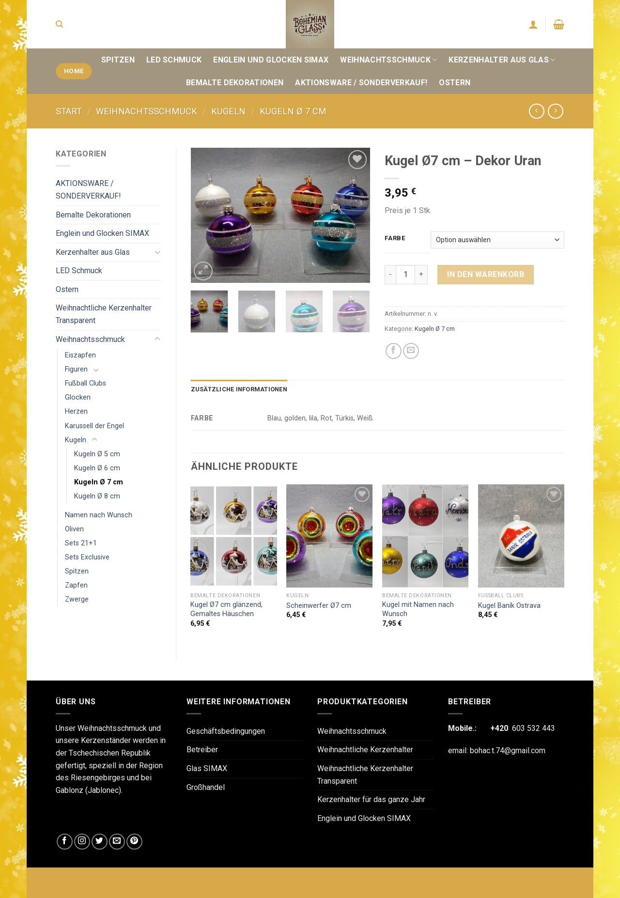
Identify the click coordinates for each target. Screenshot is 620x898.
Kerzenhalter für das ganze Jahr (371, 799)
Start (69, 111)
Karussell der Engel (94, 426)
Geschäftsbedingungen (225, 731)
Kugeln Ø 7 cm (293, 111)
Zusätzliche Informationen (239, 389)
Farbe (395, 238)
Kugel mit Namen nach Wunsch (418, 609)
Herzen (76, 411)
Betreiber (202, 749)
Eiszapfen (80, 355)
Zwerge (77, 599)
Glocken (78, 397)
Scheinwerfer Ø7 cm (318, 606)
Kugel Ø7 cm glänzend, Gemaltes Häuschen (226, 609)
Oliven (74, 529)
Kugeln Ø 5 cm (97, 454)
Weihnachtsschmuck (388, 59)
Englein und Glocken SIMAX (270, 59)
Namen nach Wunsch (98, 515)
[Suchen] (59, 24)
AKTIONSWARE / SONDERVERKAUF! (361, 82)
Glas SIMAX (206, 768)
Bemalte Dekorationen (234, 82)
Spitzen (118, 59)
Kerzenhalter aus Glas (502, 59)
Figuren (76, 369)
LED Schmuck (174, 59)
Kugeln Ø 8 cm (97, 496)
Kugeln (228, 111)
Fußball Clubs (85, 383)
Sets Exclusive (87, 557)
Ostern (454, 82)
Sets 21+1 (81, 543)
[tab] (239, 389)
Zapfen (76, 585)
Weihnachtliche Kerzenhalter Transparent (104, 314)
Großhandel (205, 787)
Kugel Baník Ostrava (509, 606)
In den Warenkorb (485, 274)
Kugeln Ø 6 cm (97, 468)
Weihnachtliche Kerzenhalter (365, 749)
